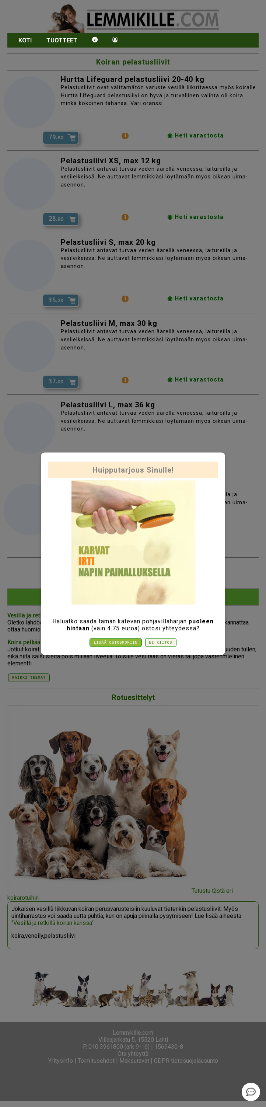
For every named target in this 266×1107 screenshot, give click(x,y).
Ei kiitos (160, 642)
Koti (25, 40)
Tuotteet (61, 40)
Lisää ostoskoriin (116, 642)
